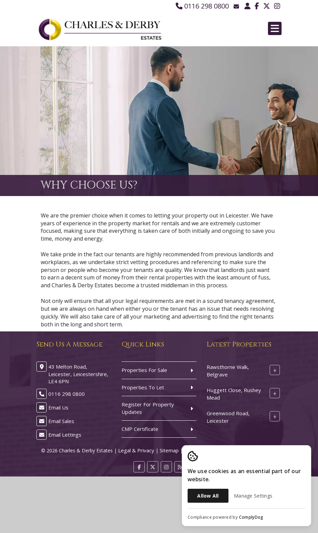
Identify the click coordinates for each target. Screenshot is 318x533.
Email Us (58, 407)
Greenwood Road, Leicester (228, 417)
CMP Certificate (140, 428)
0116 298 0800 (202, 6)
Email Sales (61, 421)
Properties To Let (143, 387)
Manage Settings (253, 495)
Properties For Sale (144, 370)
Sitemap (169, 450)
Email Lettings (64, 434)
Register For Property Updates (148, 408)
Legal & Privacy (136, 450)
